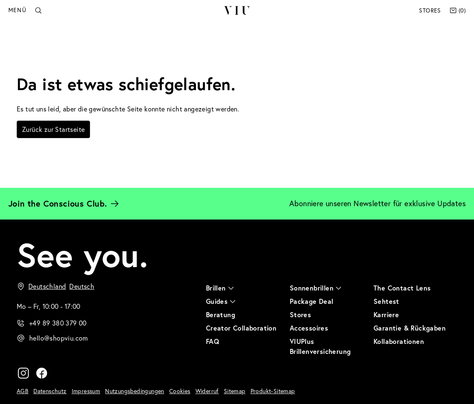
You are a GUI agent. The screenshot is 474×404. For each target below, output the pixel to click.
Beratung (220, 314)
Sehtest (386, 301)
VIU (236, 10)
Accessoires (309, 327)
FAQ (212, 341)
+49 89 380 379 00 (58, 323)
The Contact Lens (402, 287)
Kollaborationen (399, 341)
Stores (430, 10)
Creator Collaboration (241, 327)
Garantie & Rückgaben (410, 327)
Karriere (386, 314)
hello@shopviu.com (58, 338)
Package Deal (312, 301)
